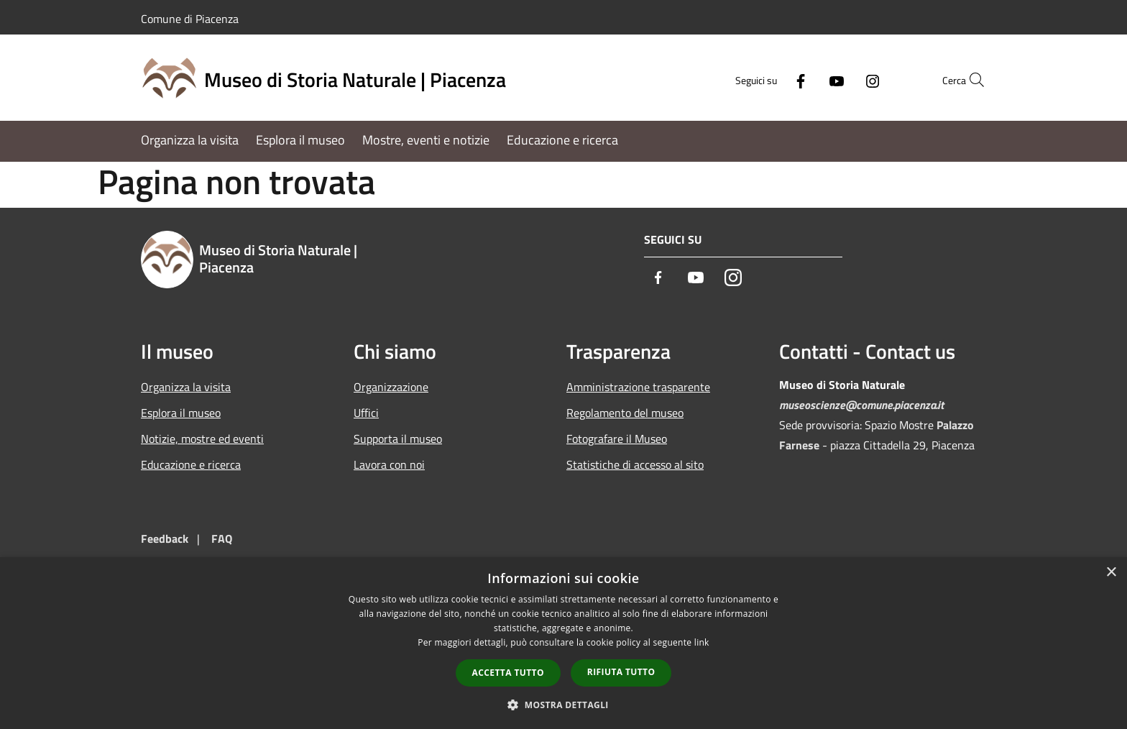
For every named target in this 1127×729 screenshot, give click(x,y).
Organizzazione (391, 386)
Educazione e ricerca (191, 464)
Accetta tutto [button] (508, 672)
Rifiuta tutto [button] (621, 672)
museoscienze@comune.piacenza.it (861, 404)
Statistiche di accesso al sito (635, 464)
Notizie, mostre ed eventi (202, 438)
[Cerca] (969, 80)
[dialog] (563, 643)
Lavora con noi (389, 464)
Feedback (164, 538)
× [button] (1110, 572)
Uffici (366, 412)
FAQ (221, 538)
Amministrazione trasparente (638, 386)
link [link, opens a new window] (701, 642)
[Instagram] (841, 79)
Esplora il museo (181, 412)
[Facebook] (769, 79)
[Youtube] (805, 79)
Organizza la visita (186, 386)
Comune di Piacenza (190, 18)
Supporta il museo (398, 438)
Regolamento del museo (625, 412)
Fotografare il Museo (616, 438)
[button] (563, 704)
